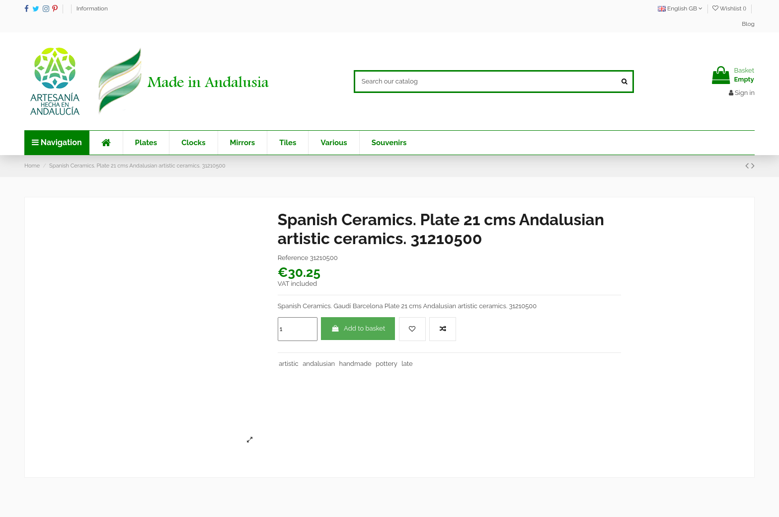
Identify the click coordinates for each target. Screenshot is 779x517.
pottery (386, 363)
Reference (293, 257)
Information (92, 8)
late (406, 363)
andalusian (319, 363)
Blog (748, 23)
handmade (355, 363)
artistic (288, 363)
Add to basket (358, 328)
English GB (680, 8)
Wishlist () (730, 8)
